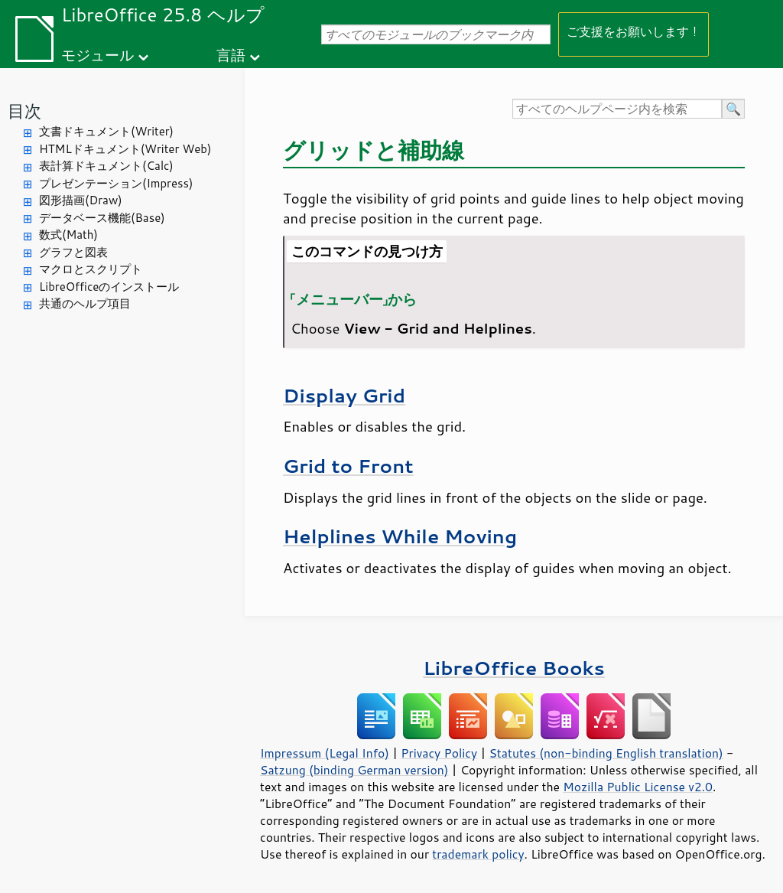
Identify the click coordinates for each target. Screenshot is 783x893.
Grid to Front (348, 465)
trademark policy (478, 854)
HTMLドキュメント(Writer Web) (125, 149)
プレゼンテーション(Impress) (116, 183)
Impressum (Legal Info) (324, 753)
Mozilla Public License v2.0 (638, 786)
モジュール (97, 54)
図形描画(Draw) (80, 200)
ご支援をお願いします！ (633, 31)
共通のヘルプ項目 (85, 303)
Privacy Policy (439, 753)
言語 (230, 54)
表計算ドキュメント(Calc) (106, 166)
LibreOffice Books (514, 667)
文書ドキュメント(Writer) (106, 131)
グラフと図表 (73, 252)
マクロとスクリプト (90, 269)
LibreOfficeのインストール (109, 287)
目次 (24, 110)
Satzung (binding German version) (354, 769)
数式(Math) (68, 235)
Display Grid (344, 395)
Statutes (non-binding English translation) (606, 753)
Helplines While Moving (400, 536)
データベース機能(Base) (102, 218)
